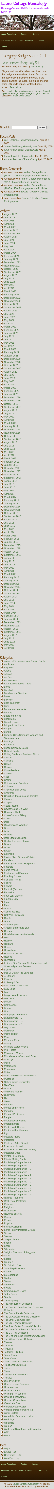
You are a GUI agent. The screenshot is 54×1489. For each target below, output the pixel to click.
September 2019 (12, 407)
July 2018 (9, 445)
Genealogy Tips (12, 911)
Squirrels (8, 1262)
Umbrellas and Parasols (16, 1384)
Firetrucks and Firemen (16, 873)
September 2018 (12, 439)
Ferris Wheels (11, 870)
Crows (7, 818)
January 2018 (11, 465)
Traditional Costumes (15, 1365)
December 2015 (12, 545)
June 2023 (9, 282)
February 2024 (11, 256)
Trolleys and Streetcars (16, 1374)
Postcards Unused (13, 1146)
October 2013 (11, 629)
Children (8, 786)
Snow (7, 1255)
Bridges (8, 728)
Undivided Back (12, 1390)
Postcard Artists (12, 1137)
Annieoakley (37, 66)
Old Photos (9, 1095)
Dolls (6, 831)
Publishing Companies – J (17, 1175)
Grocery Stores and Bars (16, 928)
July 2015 (9, 561)
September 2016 (12, 516)
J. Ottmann (9, 976)
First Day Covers (12, 876)
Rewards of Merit (12, 1214)
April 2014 (9, 609)
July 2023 (9, 278)
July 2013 (9, 638)
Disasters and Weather (15, 825)
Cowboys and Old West (16, 809)
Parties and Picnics (14, 1108)
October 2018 (11, 436)
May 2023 (9, 285)
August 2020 (10, 372)
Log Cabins (10, 1027)
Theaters (8, 1345)
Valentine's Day (12, 1403)
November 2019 (12, 400)
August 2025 (10, 214)
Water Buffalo (11, 1413)
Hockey (8, 940)
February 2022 (11, 330)
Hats (6, 937)
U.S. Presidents (12, 1381)
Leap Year (9, 998)
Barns (7, 687)
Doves (7, 844)
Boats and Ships (12, 716)
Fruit (6, 905)
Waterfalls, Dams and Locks (18, 1416)
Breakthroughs (11, 722)
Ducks (7, 847)
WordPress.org (11, 1458)
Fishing (8, 883)
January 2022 (11, 333)
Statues (8, 1271)
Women (8, 1426)
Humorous (9, 960)
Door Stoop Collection (15, 838)
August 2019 (10, 410)
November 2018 (12, 433)
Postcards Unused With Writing (20, 1149)
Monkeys (8, 1059)
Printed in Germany (14, 1156)
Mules (7, 1072)
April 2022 (9, 323)
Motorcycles (10, 1066)
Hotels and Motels (13, 953)
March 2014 (10, 613)
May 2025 (9, 220)
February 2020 (11, 391)
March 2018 (10, 458)
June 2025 (9, 217)
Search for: (5, 127)
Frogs (7, 902)
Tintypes (8, 1349)
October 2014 (11, 590)
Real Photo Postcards (15, 1201)
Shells (7, 1246)
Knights (8, 979)
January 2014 (11, 619)
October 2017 (11, 474)
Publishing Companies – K (17, 1178)
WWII (7, 1435)
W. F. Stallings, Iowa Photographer (21, 140)
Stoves (7, 1281)
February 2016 (11, 539)
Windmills (9, 1423)
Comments (12, 1455)
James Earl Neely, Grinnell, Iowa (20, 146)
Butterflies (9, 744)
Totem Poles (10, 1355)
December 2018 (12, 429)
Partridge (8, 1111)
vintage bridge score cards (37, 93)
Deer (6, 822)
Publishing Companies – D (17, 1165)
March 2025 (10, 227)
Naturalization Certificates (17, 1082)
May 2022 (9, 320)
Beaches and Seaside (15, 693)
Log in (7, 1448)
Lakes (7, 992)
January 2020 (11, 394)
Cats (6, 777)
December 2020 (12, 359)
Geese (7, 908)
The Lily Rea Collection (16, 1333)
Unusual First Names (14, 1397)
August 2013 (10, 635)
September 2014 (12, 593)
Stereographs (11, 1275)
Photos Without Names (16, 1130)
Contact (24, 34)
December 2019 (12, 397)
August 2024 (10, 237)
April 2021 (9, 346)
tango (21, 93)
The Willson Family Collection (19, 1339)
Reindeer (8, 1204)
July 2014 (9, 600)
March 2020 (10, 388)
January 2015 (11, 580)
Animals (8, 674)
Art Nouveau (10, 680)
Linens (7, 1008)
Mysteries (9, 1079)
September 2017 (12, 478)
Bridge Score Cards (21, 96)
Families (8, 860)
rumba (39, 91)
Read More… (16, 87)
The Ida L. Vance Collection (18, 1323)
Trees (7, 1371)
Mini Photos (10, 1050)
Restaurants (10, 1210)
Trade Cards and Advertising (18, 1361)
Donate (36, 34)
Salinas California (13, 1227)
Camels (8, 757)
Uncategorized (11, 1387)
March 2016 (10, 535)
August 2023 (10, 275)
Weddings (9, 1419)
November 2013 (12, 625)
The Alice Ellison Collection (18, 1304)
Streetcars (9, 1284)
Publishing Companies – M (17, 1185)
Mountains (9, 1069)
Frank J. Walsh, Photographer (19, 156)
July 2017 (9, 484)
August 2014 (10, 596)
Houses (8, 957)
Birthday (8, 712)
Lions (7, 1011)
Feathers (8, 867)
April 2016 (9, 532)
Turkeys (8, 1377)
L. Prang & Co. (11, 982)
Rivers (7, 1217)
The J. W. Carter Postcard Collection (22, 1326)
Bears (7, 696)
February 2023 (11, 294)
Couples (8, 802)
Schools (8, 1233)
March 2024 (10, 253)
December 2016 (12, 506)
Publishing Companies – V (17, 1194)
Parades (8, 1104)
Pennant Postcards (13, 1114)
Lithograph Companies (15, 1014)
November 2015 (12, 548)
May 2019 (9, 416)
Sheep (7, 1243)
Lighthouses (10, 1005)
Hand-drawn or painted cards (19, 934)
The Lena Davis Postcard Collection (22, 1329)
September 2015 (12, 555)
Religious (9, 1207)
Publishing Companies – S (17, 1191)
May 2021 (9, 343)
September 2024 (12, 233)
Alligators (9, 667)
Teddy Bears (10, 1294)
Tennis (7, 1297)
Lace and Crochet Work (16, 985)
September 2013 (12, 632)
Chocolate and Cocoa (15, 789)
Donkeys (8, 834)
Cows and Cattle (12, 812)
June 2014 (9, 603)
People (7, 1117)
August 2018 (10, 442)
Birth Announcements (15, 709)
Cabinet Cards (11, 751)
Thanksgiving (11, 1300)
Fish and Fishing (12, 879)
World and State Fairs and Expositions (23, 1429)
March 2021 (10, 349)
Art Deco (8, 677)
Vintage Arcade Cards (15, 1406)
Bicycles (8, 700)
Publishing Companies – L (17, 1181)
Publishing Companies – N (17, 1188)
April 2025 (9, 224)
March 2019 (10, 423)
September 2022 (12, 307)
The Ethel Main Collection (17, 1320)
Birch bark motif (12, 703)
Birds (6, 706)
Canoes (8, 767)
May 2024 (9, 246)
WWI (6, 1432)
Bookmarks (10, 719)
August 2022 (10, 310)
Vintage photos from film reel (18, 1410)
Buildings (8, 741)
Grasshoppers (11, 924)
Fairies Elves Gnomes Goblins (19, 857)
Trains (7, 1368)
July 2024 (9, 240)
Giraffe (7, 918)
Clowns (8, 799)
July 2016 (9, 523)
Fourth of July (11, 899)
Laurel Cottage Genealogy (26, 1484)
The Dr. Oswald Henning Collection (22, 1316)
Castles (8, 773)
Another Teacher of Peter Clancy (20, 159)
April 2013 (9, 648)
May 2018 (9, 452)
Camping (8, 760)
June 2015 (9, 564)
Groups (8, 931)
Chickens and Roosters (16, 783)
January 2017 (11, 503)
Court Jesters (11, 806)
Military (7, 1043)
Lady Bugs (9, 989)
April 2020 (9, 384)
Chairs (7, 780)
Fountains (9, 892)
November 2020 (12, 362)
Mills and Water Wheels (16, 1047)
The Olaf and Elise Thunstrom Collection (24, 1336)
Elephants (9, 854)
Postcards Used (12, 1153)
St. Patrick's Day (12, 1265)
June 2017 (9, 487)
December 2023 (12, 262)
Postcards (9, 1140)
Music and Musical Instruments (20, 1075)
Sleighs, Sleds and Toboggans (19, 1252)
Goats (7, 921)
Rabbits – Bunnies (13, 1198)
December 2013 (12, 622)
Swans (7, 1287)
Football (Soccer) (13, 889)
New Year (9, 1085)
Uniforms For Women (15, 1394)
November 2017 (12, 471)
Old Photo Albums (13, 1091)
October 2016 (11, 513)
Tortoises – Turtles (13, 1352)
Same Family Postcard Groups (19, 1230)
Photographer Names (15, 1120)
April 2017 (9, 494)
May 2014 (9, 606)
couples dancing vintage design (21, 91)
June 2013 (9, 642)
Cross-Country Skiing (15, 815)
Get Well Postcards (14, 915)
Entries (10, 1452)
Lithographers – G (13, 1021)
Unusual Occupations (15, 1400)
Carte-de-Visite (11, 770)
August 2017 (10, 481)
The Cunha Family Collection (19, 1313)
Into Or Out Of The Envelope (18, 973)
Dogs (6, 828)
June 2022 (9, 317)
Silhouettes (9, 1249)
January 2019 (11, 426)
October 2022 (11, 304)
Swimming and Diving (15, 1291)
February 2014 (11, 616)
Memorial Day (11, 1034)
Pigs (6, 1133)
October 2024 (11, 230)
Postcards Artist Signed (16, 1143)
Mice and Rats (11, 1040)
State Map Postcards (14, 1268)
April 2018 (9, 455)
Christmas (9, 793)
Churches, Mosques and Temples (21, 796)
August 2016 (10, 519)
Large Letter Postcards (15, 995)
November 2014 (12, 587)
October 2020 (11, 365)
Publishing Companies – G (17, 1169)
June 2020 (9, 378)
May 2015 (9, 568)
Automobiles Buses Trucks (17, 683)
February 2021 (11, 352)
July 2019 (9, 413)
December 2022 (12, 298)
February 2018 (11, 462)
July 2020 (9, 375)
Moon (7, 1063)
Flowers (8, 886)
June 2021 (9, 339)
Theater (8, 1342)
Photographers (11, 1124)
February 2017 (11, 500)
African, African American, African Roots (24, 661)
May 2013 (9, 645)
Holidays (8, 944)
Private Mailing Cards (15, 1159)
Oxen (7, 1101)
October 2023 (11, 269)
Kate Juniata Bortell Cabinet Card (21, 150)
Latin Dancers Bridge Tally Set (20, 62)
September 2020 (12, 368)
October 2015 (11, 552)
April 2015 (9, 571)
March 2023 (10, 291)
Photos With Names (14, 1127)
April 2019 (9, 420)
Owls (6, 1098)
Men (6, 1037)
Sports (7, 1259)
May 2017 (9, 490)
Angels (7, 671)
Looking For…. (44, 40)
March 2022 (10, 326)
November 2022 (12, 301)
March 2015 (10, 574)
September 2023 (12, 272)
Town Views (10, 1358)
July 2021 (9, 336)
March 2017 (10, 497)
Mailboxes (9, 1030)
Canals (7, 764)
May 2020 (9, 381)
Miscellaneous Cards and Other (20, 1056)
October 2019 (11, 404)
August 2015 (10, 558)
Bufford (7, 732)
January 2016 (11, 542)
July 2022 (9, 314)
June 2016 (9, 526)
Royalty (8, 1223)
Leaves (8, 1001)
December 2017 (12, 468)
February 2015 (11, 577)
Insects (7, 969)
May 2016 (9, 529)
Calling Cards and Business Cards (21, 754)
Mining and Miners (13, 1053)
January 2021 (11, 355)
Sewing (8, 1236)
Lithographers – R (13, 1024)
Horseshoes (10, 950)
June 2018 (9, 449)
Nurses (7, 1088)
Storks (7, 1278)
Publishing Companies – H (17, 1172)
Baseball (8, 690)
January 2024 (11, 259)
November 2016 (12, 510)
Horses (7, 947)
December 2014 (12, 584)
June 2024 (9, 243)
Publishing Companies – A (17, 1162)
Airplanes (9, 664)
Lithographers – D (13, 1018)
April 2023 (9, 288)
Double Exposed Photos (16, 841)
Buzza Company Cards (16, 748)
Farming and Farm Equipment (19, 863)
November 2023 (12, 266)
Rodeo (7, 1220)
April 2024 (9, 249)
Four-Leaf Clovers (13, 896)
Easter (7, 850)
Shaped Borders (12, 1239)
